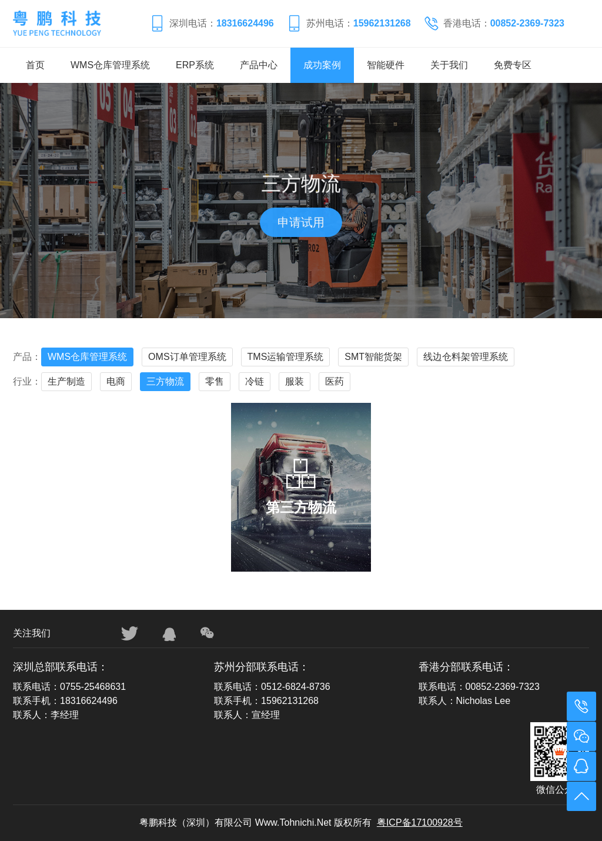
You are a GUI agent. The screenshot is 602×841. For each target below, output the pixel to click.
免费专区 (512, 65)
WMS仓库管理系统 (110, 65)
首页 (35, 65)
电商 (115, 381)
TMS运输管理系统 (286, 357)
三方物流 (165, 381)
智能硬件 (385, 65)
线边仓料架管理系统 (465, 357)
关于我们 (449, 65)
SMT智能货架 (373, 357)
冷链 (254, 381)
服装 (294, 381)
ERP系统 (195, 65)
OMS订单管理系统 (187, 357)
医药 (334, 381)
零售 (214, 381)
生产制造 (66, 381)
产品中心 (258, 65)
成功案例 (322, 65)
